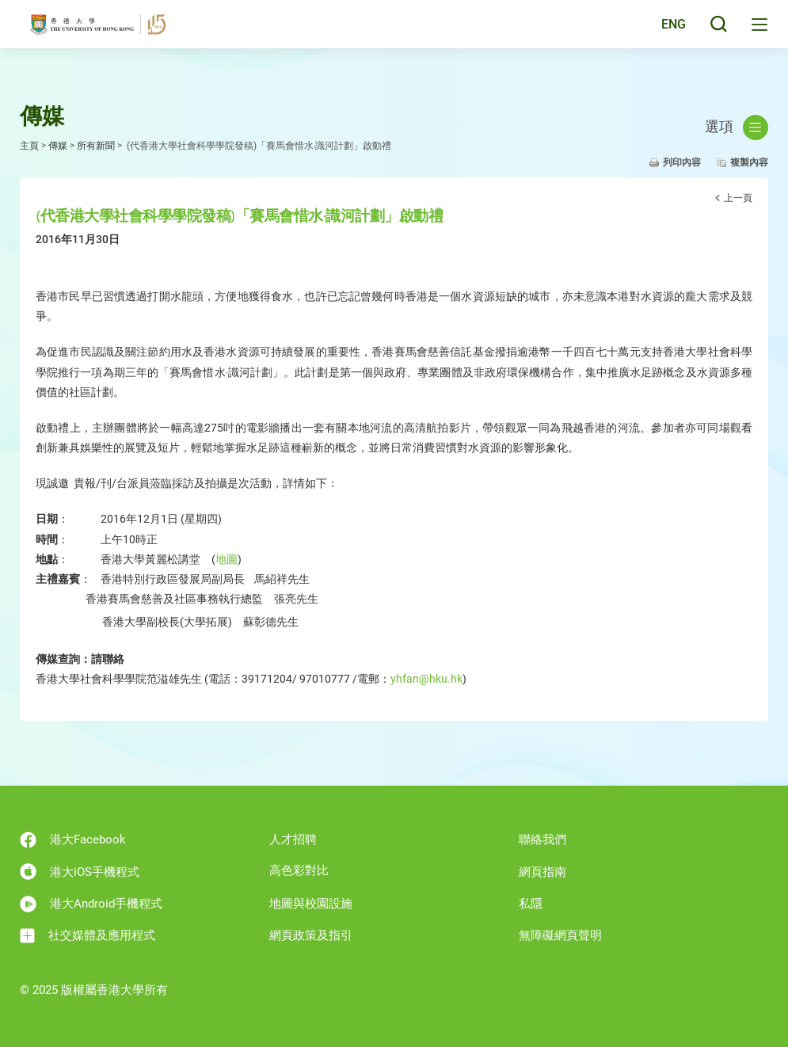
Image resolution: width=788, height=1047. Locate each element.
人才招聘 (293, 839)
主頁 (29, 145)
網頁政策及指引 (310, 935)
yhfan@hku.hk (426, 678)
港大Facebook (73, 840)
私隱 (530, 904)
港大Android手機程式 (91, 904)
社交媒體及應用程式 (87, 935)
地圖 (226, 559)
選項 (736, 127)
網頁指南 (542, 872)
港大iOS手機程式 (79, 871)
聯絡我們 (542, 839)
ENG (669, 33)
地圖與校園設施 (310, 904)
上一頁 (738, 198)
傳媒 (57, 145)
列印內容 (682, 162)
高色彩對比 (299, 870)
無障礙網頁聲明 (560, 935)
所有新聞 (96, 145)
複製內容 (749, 162)
